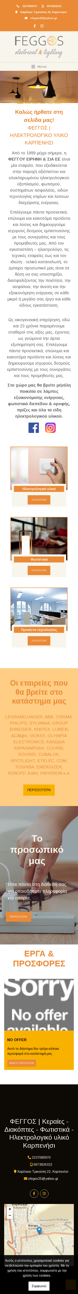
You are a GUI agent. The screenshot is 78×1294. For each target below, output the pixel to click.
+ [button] (10, 1209)
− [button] (10, 1216)
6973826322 (54, 6)
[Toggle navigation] (39, 66)
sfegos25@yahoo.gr (43, 18)
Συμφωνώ (39, 1286)
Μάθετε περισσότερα (21, 1063)
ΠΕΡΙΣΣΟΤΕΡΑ (39, 500)
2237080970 (29, 6)
